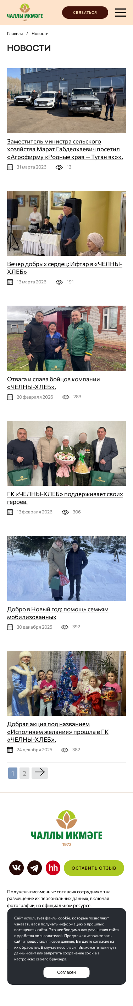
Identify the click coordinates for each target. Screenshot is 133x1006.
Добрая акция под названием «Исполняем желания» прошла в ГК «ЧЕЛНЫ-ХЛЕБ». (58, 731)
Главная (15, 33)
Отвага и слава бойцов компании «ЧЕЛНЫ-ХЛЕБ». (53, 382)
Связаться (85, 12)
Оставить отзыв (94, 867)
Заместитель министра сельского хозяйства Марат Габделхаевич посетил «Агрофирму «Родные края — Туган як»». (65, 148)
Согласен (66, 972)
